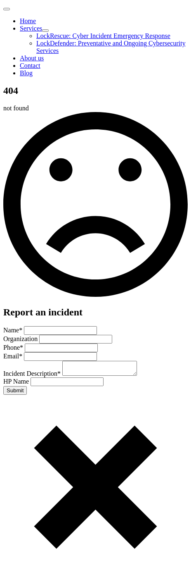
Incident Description (32, 375)
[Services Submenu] (45, 30)
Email (13, 356)
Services (31, 28)
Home (28, 20)
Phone (14, 347)
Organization (21, 338)
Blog (26, 72)
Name (13, 330)
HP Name (17, 383)
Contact (30, 65)
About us (32, 58)
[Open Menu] (6, 9)
